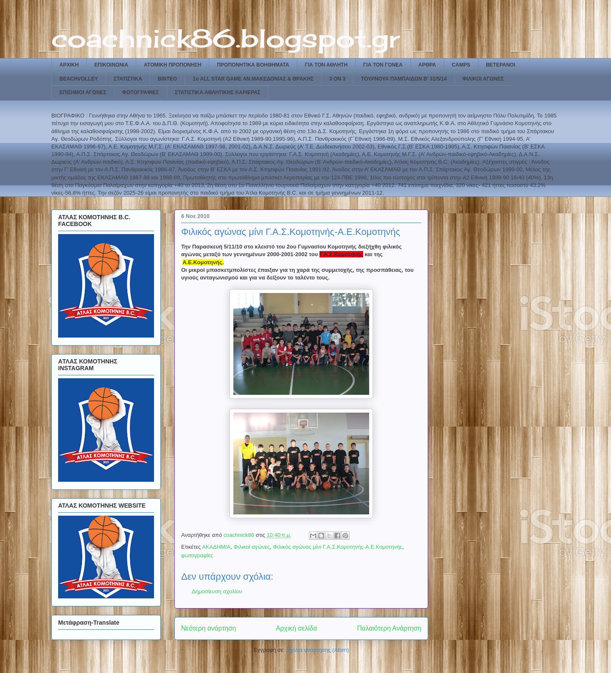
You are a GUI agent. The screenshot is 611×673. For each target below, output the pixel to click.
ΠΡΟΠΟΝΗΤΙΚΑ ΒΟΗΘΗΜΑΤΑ (253, 65)
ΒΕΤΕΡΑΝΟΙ (500, 65)
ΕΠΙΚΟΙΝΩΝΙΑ (111, 65)
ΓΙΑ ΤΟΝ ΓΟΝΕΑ (383, 65)
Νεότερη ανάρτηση (208, 628)
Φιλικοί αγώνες (252, 547)
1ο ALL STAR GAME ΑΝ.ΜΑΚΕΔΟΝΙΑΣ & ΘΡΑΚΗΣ (253, 79)
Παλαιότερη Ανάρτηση (389, 628)
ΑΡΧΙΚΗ (68, 65)
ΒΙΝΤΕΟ (167, 79)
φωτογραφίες (197, 555)
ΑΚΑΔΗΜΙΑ (216, 547)
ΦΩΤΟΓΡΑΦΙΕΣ (140, 92)
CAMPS (461, 65)
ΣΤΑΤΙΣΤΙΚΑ (128, 79)
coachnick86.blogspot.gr (225, 37)
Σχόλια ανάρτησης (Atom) (317, 650)
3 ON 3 (337, 79)
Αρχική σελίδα (296, 628)
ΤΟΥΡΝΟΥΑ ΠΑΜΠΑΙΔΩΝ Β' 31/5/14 (404, 79)
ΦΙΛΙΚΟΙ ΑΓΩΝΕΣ (483, 79)
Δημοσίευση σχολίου (217, 591)
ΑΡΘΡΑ (427, 65)
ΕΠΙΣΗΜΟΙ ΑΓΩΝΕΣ (83, 92)
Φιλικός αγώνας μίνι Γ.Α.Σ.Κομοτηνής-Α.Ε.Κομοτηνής (337, 547)
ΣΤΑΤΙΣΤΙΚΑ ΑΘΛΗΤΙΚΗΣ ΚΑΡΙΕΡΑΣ (218, 92)
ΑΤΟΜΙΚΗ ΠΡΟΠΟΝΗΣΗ (172, 65)
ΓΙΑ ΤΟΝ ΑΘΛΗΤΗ (326, 65)
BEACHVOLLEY (78, 79)
